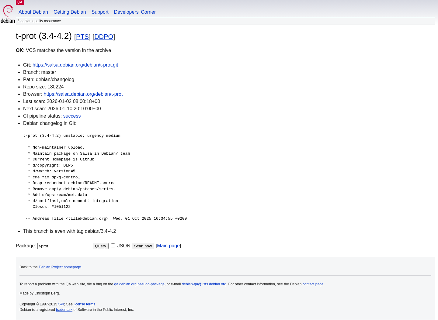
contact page (313, 284)
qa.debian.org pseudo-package (139, 284)
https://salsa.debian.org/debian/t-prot (83, 94)
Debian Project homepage (60, 267)
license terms (84, 304)
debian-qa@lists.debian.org (204, 284)
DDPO (103, 36)
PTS (82, 36)
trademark (64, 310)
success (72, 116)
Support (100, 12)
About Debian (33, 12)
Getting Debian (70, 12)
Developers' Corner (135, 12)
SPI (61, 304)
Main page (168, 245)
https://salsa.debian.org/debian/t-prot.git (75, 64)
